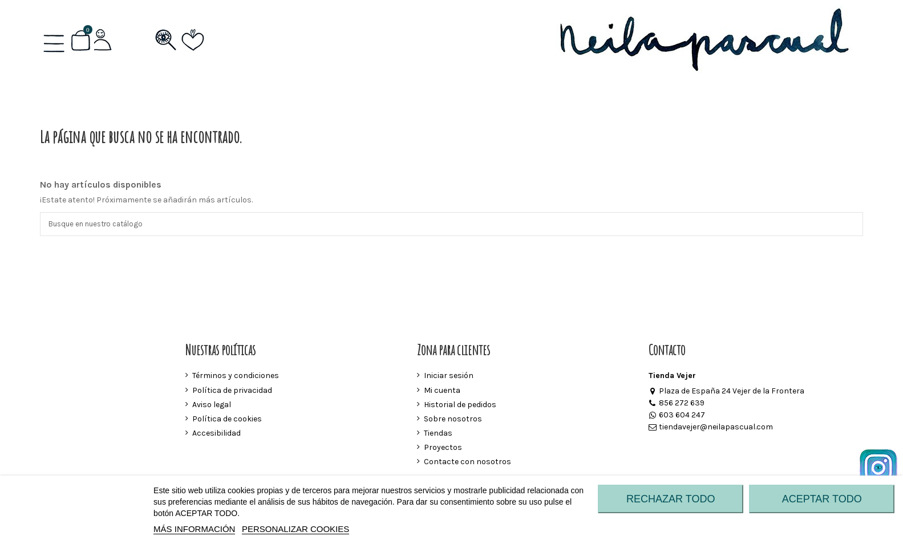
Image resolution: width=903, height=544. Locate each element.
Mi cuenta (442, 391)
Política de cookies (227, 420)
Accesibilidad (216, 435)
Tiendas (438, 435)
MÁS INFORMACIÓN (194, 529)
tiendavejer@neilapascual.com (711, 428)
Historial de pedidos (460, 406)
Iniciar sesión (448, 377)
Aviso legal (211, 406)
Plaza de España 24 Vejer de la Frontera (726, 392)
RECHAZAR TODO (670, 499)
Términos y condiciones (235, 377)
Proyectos (443, 449)
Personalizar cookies (295, 529)
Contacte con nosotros (467, 463)
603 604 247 (677, 416)
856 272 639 (676, 404)
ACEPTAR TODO (822, 499)
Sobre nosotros (453, 420)
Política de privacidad (232, 391)
